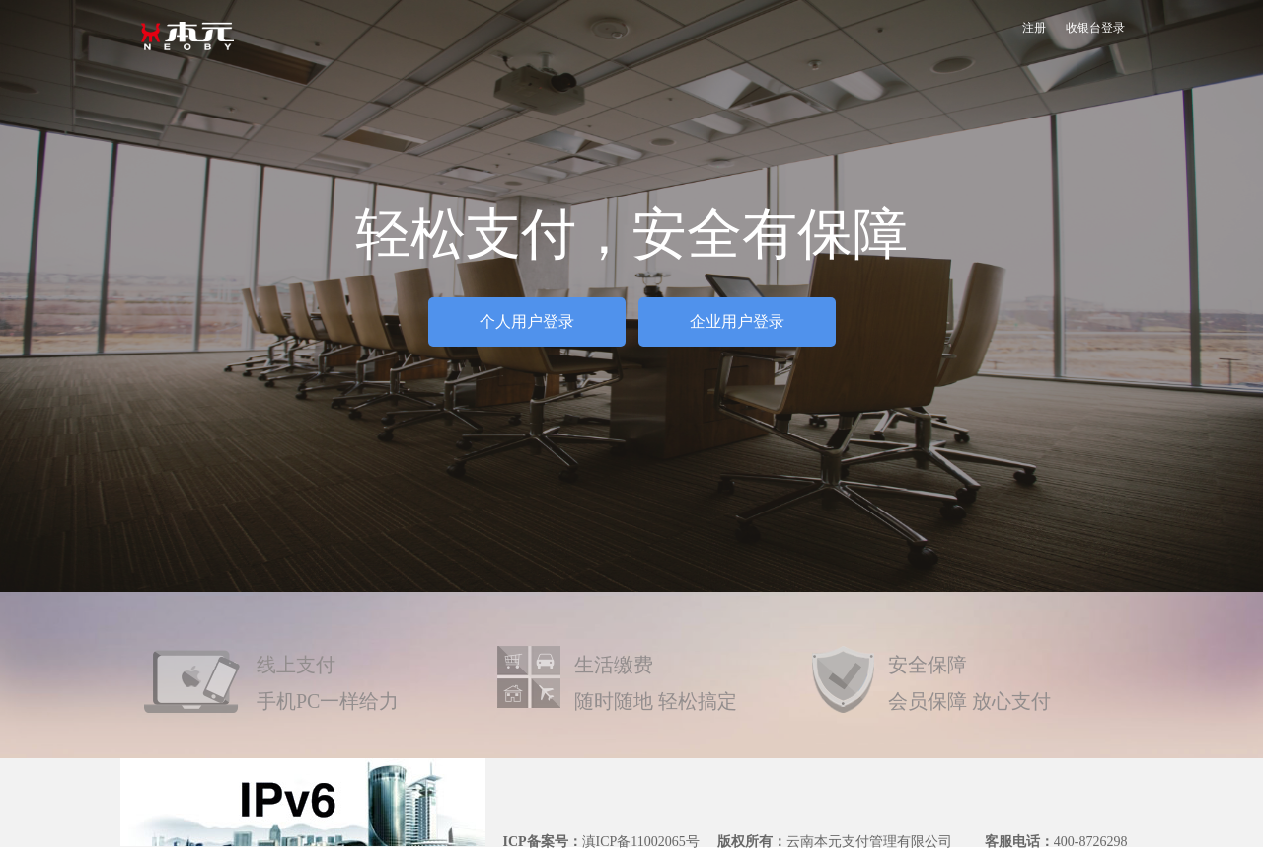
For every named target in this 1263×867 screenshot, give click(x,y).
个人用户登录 (527, 321)
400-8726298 (1091, 841)
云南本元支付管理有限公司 (869, 841)
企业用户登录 (737, 321)
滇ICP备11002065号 (641, 841)
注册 (1034, 28)
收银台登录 (1095, 28)
